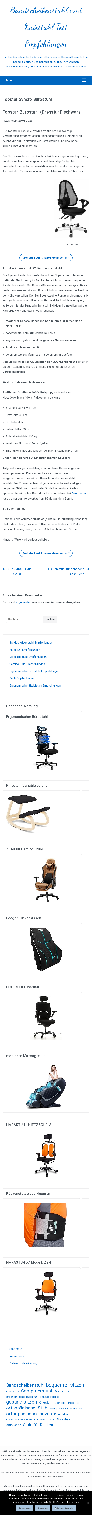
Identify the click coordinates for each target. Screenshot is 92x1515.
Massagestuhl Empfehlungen (28, 656)
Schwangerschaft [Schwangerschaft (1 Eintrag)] (47, 1420)
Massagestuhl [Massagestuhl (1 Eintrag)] (74, 1403)
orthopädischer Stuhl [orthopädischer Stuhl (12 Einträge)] (27, 1408)
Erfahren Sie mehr (64, 1508)
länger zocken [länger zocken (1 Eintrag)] (60, 1403)
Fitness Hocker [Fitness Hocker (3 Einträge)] (49, 1396)
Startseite (15, 1349)
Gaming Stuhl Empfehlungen (27, 664)
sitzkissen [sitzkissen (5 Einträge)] (13, 1425)
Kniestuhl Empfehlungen (24, 649)
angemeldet (23, 602)
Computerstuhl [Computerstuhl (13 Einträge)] (36, 1391)
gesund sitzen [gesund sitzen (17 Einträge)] (21, 1402)
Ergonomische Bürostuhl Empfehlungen (34, 671)
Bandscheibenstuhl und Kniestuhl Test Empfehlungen (46, 27)
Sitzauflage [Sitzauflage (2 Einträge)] (63, 1419)
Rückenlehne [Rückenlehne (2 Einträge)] (61, 1414)
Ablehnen (43, 1508)
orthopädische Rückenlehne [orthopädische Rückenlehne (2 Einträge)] (66, 1408)
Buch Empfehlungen (21, 678)
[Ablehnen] (87, 1503)
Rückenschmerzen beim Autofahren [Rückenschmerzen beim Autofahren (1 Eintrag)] (22, 1420)
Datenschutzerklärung (23, 1363)
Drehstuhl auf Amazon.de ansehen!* (46, 257)
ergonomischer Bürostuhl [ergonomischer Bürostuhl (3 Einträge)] (22, 1396)
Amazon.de (79, 493)
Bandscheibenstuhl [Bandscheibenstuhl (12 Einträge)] (25, 1385)
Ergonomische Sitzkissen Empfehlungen (35, 685)
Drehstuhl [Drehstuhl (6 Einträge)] (62, 1391)
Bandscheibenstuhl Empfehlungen (31, 642)
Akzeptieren (25, 1508)
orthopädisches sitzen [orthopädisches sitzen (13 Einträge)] (29, 1413)
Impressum (16, 1356)
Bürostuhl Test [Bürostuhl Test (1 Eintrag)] (12, 1392)
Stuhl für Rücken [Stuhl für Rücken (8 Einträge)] (38, 1424)
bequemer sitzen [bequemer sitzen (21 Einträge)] (65, 1385)
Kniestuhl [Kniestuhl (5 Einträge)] (45, 1402)
